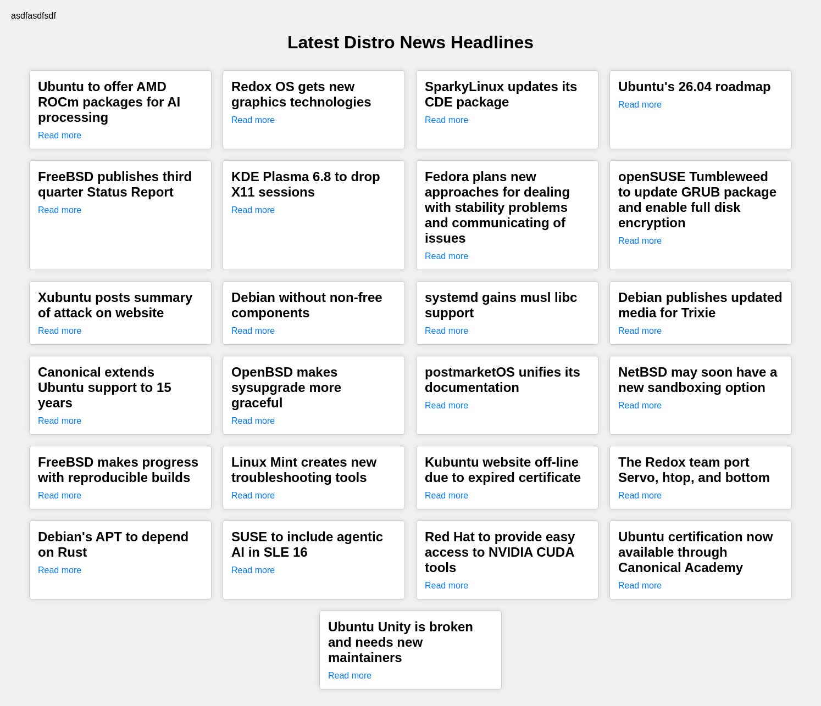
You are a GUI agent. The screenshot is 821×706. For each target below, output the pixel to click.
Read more (59, 135)
